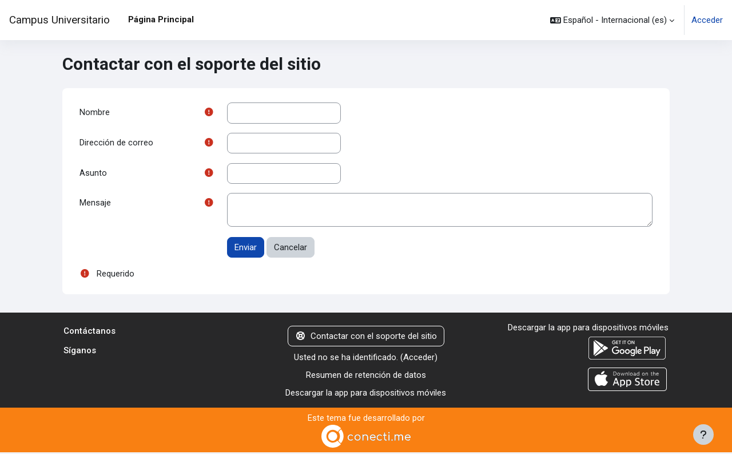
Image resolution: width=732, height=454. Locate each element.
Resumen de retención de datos (366, 377)
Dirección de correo (116, 144)
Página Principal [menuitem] (161, 19)
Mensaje (95, 205)
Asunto (93, 174)
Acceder (707, 20)
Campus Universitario (59, 20)
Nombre (94, 113)
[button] (612, 20)
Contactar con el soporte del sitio (366, 338)
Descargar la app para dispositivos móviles (365, 394)
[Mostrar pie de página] (703, 434)
